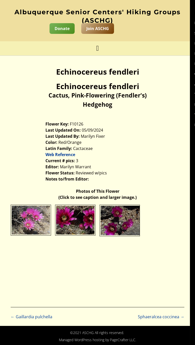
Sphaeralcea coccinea (161, 317)
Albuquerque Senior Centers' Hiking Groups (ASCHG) (97, 16)
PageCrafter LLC (122, 339)
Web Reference (60, 154)
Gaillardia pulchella (31, 317)
